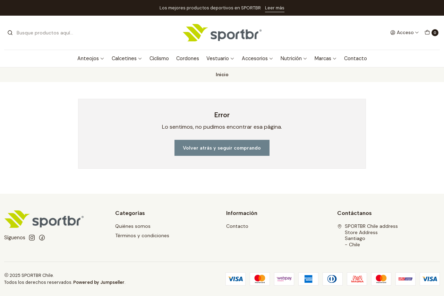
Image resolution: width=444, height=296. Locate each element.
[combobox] (42, 33)
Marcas (326, 58)
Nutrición (294, 58)
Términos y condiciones (142, 235)
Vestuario (220, 58)
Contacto (355, 58)
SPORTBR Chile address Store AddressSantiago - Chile (367, 235)
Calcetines (127, 58)
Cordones (187, 58)
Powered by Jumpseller (99, 282)
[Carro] (431, 32)
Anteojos (90, 58)
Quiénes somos (133, 226)
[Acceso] (404, 33)
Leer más (274, 8)
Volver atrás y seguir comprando (222, 148)
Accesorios (257, 58)
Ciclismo (159, 58)
